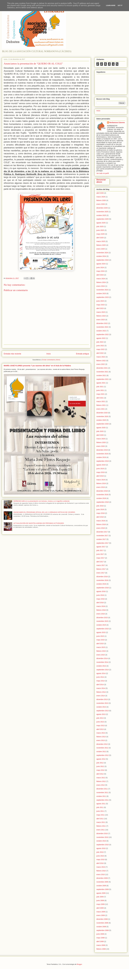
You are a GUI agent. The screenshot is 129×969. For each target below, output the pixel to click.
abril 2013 (100, 729)
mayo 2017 (100, 558)
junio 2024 (100, 267)
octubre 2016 (101, 584)
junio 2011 (100, 811)
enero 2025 (100, 249)
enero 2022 (100, 364)
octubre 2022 (101, 331)
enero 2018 (100, 528)
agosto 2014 (100, 673)
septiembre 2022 (102, 334)
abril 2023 (100, 308)
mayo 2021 (100, 394)
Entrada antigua (82, 354)
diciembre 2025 (102, 208)
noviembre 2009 (102, 882)
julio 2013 (99, 718)
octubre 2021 (101, 375)
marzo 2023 (100, 312)
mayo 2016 (100, 599)
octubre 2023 (101, 293)
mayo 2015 (100, 640)
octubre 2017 (101, 539)
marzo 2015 (100, 647)
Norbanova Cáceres (117, 122)
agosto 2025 (100, 223)
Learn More (110, 5)
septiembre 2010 (102, 845)
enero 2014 (100, 696)
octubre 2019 (101, 457)
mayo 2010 (100, 859)
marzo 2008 (100, 945)
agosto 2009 (100, 893)
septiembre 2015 (102, 629)
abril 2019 (100, 476)
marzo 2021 (100, 401)
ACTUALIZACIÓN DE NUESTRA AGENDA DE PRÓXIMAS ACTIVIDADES (38, 523)
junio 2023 (100, 301)
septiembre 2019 (102, 461)
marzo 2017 (100, 565)
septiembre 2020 (102, 424)
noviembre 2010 (102, 837)
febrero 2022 (101, 361)
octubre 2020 (101, 420)
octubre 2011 (101, 796)
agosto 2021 (100, 383)
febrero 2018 (101, 524)
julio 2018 (99, 506)
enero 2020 (100, 446)
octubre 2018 (101, 498)
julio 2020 (99, 431)
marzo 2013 (100, 733)
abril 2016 (100, 602)
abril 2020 (100, 435)
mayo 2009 (100, 904)
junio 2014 (100, 677)
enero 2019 (100, 487)
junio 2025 (100, 230)
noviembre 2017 (102, 535)
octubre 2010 (101, 841)
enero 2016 (100, 614)
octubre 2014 (101, 666)
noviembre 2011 (102, 792)
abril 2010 (100, 863)
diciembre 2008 (102, 919)
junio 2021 (100, 390)
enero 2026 (100, 204)
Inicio (48, 354)
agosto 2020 (100, 428)
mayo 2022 (100, 349)
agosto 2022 (100, 338)
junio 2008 (100, 934)
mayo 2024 (100, 271)
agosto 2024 (100, 264)
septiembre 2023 (102, 297)
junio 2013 (100, 722)
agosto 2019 (100, 465)
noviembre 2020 (102, 416)
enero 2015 (100, 655)
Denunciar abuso (101, 181)
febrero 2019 (101, 483)
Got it (120, 5)
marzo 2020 (100, 439)
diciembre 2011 (102, 789)
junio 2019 (100, 469)
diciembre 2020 (102, 413)
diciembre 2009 (102, 878)
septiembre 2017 (102, 543)
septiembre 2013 (102, 711)
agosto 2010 (100, 848)
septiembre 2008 (102, 930)
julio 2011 (99, 807)
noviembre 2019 (102, 454)
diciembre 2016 (102, 576)
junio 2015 (100, 636)
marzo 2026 (100, 197)
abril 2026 (100, 193)
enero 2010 (100, 874)
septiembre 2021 (102, 379)
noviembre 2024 (102, 253)
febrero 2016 (101, 610)
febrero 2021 (101, 405)
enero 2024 (100, 286)
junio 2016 (100, 595)
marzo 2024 (100, 279)
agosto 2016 (100, 591)
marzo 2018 (100, 521)
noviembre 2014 (102, 662)
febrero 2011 (101, 826)
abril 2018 (100, 517)
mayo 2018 (100, 513)
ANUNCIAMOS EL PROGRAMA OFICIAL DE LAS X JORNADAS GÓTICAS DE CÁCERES (44, 512)
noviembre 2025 (102, 212)
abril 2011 (100, 819)
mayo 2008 (100, 938)
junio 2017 (100, 554)
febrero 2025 (101, 245)
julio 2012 (99, 763)
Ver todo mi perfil (102, 173)
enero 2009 (100, 915)
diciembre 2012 (102, 744)
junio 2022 (100, 346)
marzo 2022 (100, 357)
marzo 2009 (100, 912)
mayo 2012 (100, 770)
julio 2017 (99, 550)
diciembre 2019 (102, 450)
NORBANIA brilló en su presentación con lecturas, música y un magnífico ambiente (41, 501)
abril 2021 (100, 398)
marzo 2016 (100, 606)
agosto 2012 (100, 759)
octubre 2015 (101, 625)
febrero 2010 (101, 871)
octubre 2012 (101, 751)
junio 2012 (100, 766)
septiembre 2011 (102, 800)
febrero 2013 (101, 737)
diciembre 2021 (102, 368)
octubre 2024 (101, 256)
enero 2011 (100, 830)
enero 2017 (100, 573)
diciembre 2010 (102, 833)
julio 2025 (99, 226)
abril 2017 (100, 562)
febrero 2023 (101, 316)
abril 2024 (100, 275)
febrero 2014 (101, 692)
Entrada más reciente (12, 354)
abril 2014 (100, 684)
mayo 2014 (100, 681)
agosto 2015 (100, 632)
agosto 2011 (100, 804)
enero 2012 (100, 785)
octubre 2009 (101, 886)
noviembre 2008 (102, 923)
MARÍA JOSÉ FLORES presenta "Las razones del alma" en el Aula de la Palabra (37, 366)
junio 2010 (100, 856)
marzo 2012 (100, 778)
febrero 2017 (101, 569)
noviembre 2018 (102, 495)
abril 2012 (100, 774)
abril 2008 (100, 941)
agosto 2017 (100, 547)
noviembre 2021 (102, 372)
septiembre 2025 (102, 219)
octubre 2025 (101, 215)
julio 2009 (99, 897)
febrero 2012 (101, 781)
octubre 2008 (101, 927)
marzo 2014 (100, 688)
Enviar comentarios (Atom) (51, 360)
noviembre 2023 (102, 290)
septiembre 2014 (102, 670)
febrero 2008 (101, 949)
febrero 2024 (101, 282)
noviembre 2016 (102, 580)
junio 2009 (100, 900)
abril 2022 (100, 353)
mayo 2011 (100, 815)
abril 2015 (100, 643)
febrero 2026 (101, 200)
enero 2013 (100, 740)
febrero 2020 (101, 442)
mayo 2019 (100, 472)
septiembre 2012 (102, 755)
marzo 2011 (100, 822)
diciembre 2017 (102, 532)
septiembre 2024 (102, 260)
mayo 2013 (100, 725)
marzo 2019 (100, 480)
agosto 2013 (100, 714)
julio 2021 (99, 387)
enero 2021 (100, 409)
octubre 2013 (101, 707)
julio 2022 (99, 342)
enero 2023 (100, 320)
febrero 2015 (101, 651)
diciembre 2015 (102, 617)
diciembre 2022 (102, 323)
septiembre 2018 (102, 502)
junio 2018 (100, 509)
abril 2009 (100, 908)
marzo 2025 (100, 241)
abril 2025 (100, 238)
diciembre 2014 (102, 658)
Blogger (79, 964)
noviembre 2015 (102, 621)
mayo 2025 (100, 234)
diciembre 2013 (102, 699)
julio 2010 (99, 852)
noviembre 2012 (102, 748)
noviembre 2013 (102, 703)
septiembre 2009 (102, 889)
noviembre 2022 (102, 327)
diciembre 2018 (102, 491)
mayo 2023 (100, 305)
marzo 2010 (100, 867)
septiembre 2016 (102, 588)
